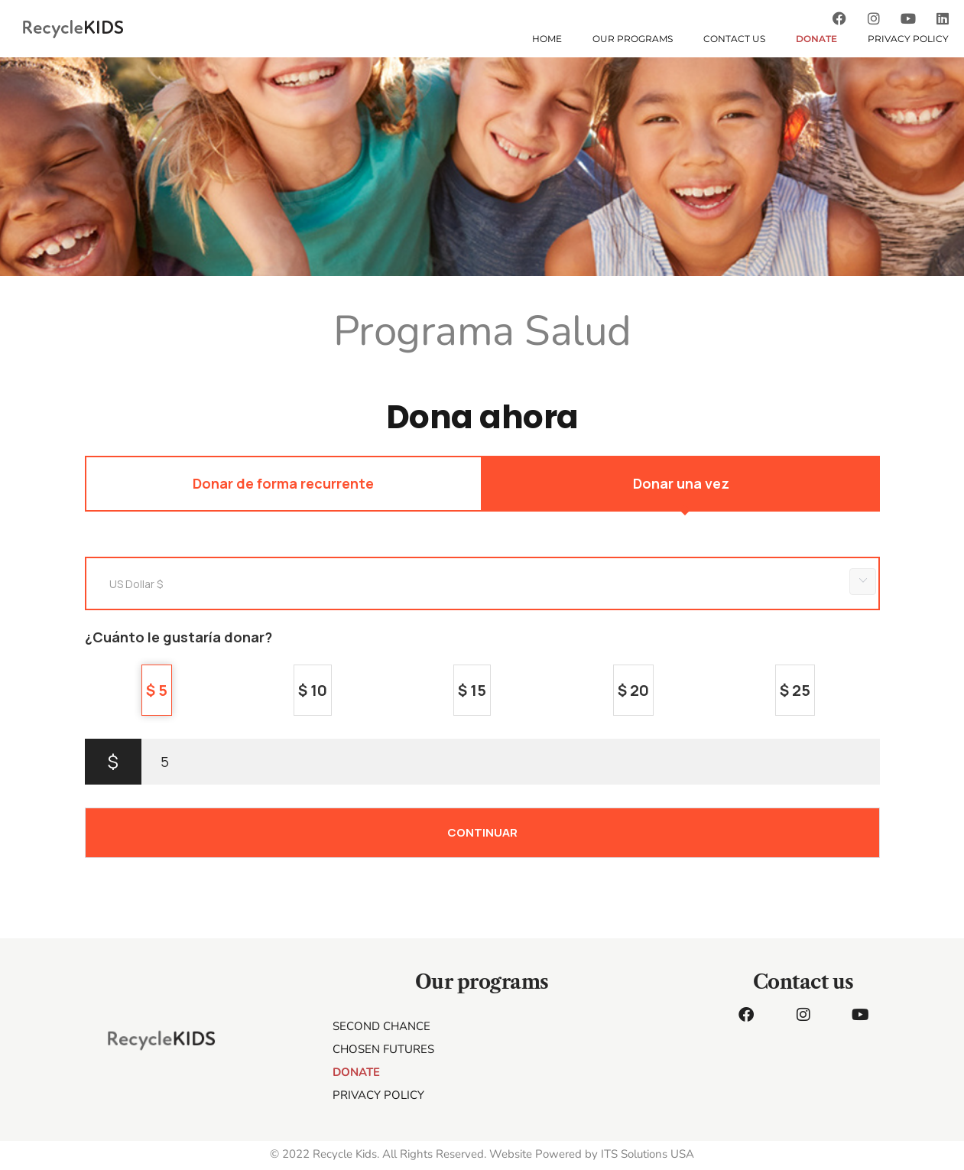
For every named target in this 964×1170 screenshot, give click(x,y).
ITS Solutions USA (647, 1154)
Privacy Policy (908, 38)
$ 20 (633, 690)
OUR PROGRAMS (632, 38)
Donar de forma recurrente (283, 483)
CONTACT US (734, 38)
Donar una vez (681, 483)
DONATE (816, 38)
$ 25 (795, 690)
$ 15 (472, 690)
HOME (547, 38)
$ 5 (156, 690)
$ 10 (312, 690)
